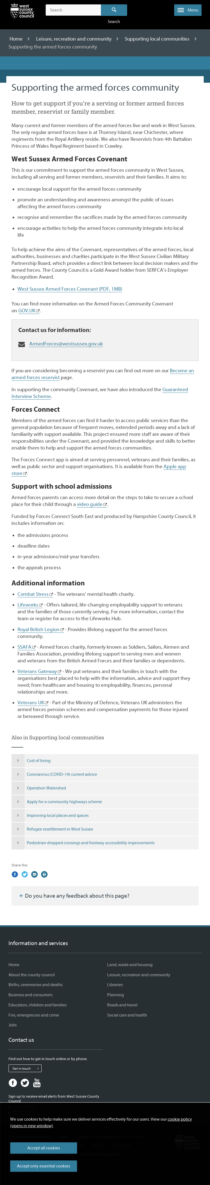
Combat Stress (33, 594)
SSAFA (24, 647)
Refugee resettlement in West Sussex (52, 829)
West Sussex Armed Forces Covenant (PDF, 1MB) (70, 289)
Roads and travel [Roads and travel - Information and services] (122, 1005)
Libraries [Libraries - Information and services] (115, 984)
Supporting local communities (158, 39)
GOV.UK (26, 311)
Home (17, 39)
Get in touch (27, 1068)
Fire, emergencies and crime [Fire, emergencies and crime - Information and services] (33, 1015)
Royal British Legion (39, 629)
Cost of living (31, 760)
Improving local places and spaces (50, 815)
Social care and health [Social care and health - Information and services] (127, 1015)
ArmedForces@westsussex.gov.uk (66, 344)
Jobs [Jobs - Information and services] (12, 1025)
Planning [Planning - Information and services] (115, 994)
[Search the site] (73, 10)
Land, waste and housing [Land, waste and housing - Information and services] (130, 964)
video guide (90, 504)
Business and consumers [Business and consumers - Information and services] (30, 994)
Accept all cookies (43, 1148)
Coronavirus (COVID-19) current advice (54, 774)
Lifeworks (28, 605)
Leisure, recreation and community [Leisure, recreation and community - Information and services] (138, 974)
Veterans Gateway (37, 671)
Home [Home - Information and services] (13, 964)
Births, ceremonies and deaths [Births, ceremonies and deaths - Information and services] (35, 984)
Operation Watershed (38, 788)
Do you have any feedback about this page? (74, 895)
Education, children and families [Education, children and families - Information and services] (37, 1005)
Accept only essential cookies (43, 1166)
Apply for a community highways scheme (56, 801)
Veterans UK (31, 703)
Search (114, 10)
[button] (188, 10)
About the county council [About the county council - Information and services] (31, 974)
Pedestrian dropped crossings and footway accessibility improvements (82, 842)
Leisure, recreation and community (74, 39)
